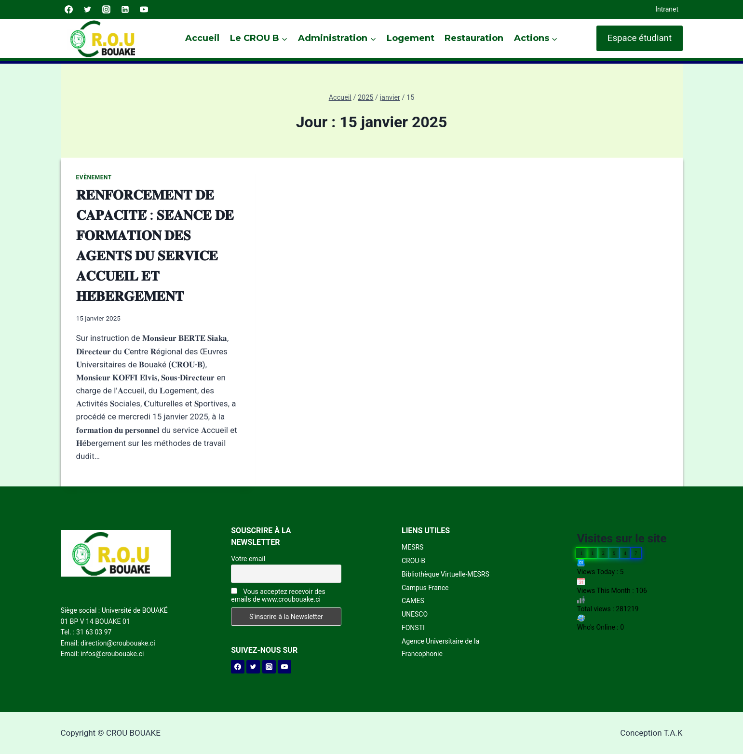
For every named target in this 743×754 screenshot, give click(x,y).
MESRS (412, 547)
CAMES (413, 601)
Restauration (474, 38)
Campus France (425, 588)
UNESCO (415, 614)
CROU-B (413, 561)
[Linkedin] (125, 9)
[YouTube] (144, 9)
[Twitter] (88, 9)
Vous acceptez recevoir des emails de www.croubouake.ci (278, 595)
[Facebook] (69, 9)
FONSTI (413, 628)
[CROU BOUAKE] (106, 38)
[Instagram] (106, 9)
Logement (410, 38)
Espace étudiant (640, 38)
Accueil (202, 38)
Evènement (94, 177)
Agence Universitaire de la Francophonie (440, 647)
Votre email (248, 559)
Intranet (666, 9)
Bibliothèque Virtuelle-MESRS (445, 574)
